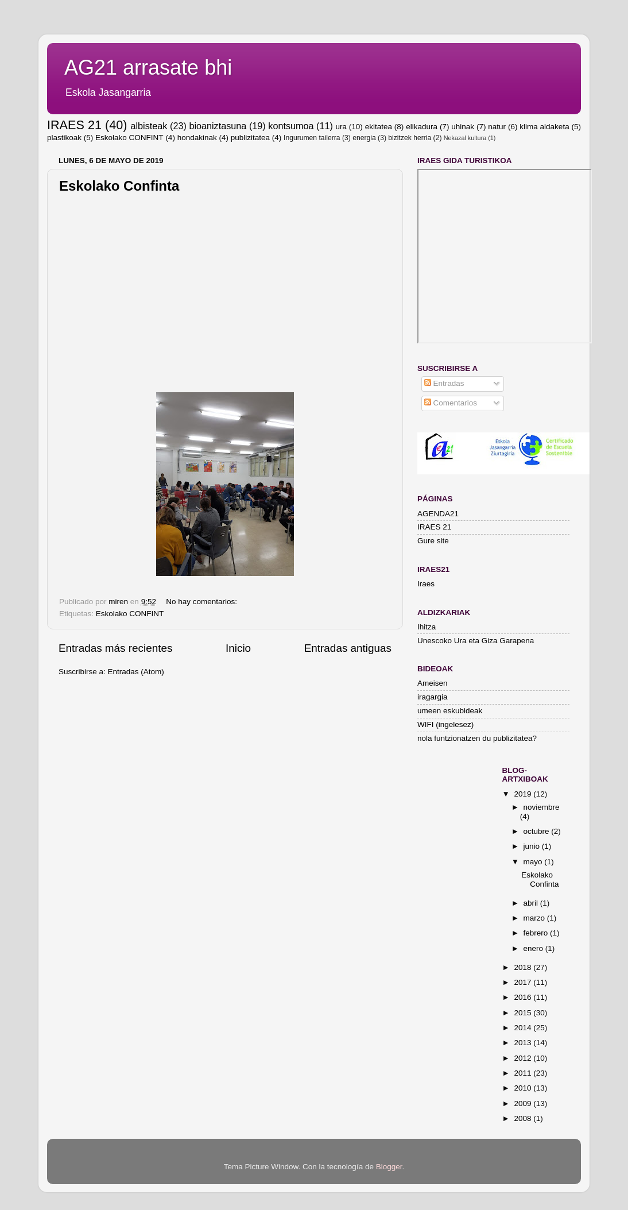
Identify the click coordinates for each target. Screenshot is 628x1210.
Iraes (426, 583)
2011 (523, 1073)
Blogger (389, 1166)
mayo (534, 861)
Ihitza (426, 627)
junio (533, 846)
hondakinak (197, 137)
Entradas (444, 383)
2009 (523, 1103)
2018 (523, 967)
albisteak (149, 126)
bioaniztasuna (217, 126)
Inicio (238, 648)
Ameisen (432, 683)
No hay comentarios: (202, 601)
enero (534, 948)
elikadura (421, 126)
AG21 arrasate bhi (148, 67)
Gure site (433, 540)
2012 (523, 1058)
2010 (523, 1088)
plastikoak (64, 137)
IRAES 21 (74, 125)
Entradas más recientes (115, 648)
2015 (523, 1012)
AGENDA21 (438, 513)
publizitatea (250, 137)
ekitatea (378, 126)
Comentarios (450, 403)
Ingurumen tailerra (312, 138)
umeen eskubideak (449, 710)
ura (341, 126)
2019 (523, 794)
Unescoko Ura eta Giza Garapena (475, 640)
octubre (538, 831)
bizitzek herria (409, 138)
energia (364, 138)
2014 (523, 1027)
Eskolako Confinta (119, 186)
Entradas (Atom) (136, 671)
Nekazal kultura (465, 137)
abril (532, 903)
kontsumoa (290, 126)
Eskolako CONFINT (129, 137)
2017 (523, 982)
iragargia (432, 697)
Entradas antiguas (347, 648)
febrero (537, 933)
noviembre (542, 807)
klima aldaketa (544, 126)
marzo (535, 918)
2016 (523, 997)
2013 (523, 1042)
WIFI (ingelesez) (445, 724)
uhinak (462, 126)
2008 (523, 1118)
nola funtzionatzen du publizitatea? (477, 738)
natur (497, 126)
